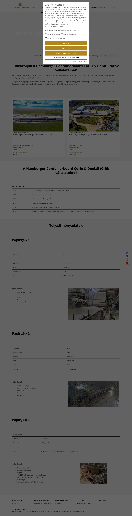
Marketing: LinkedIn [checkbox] (69, 34)
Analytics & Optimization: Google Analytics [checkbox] (69, 30)
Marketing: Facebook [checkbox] (53, 34)
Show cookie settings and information (66, 57)
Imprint (75, 61)
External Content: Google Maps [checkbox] (56, 38)
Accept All (66, 43)
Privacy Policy (83, 61)
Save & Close (66, 48)
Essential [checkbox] (50, 30)
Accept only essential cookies (66, 53)
